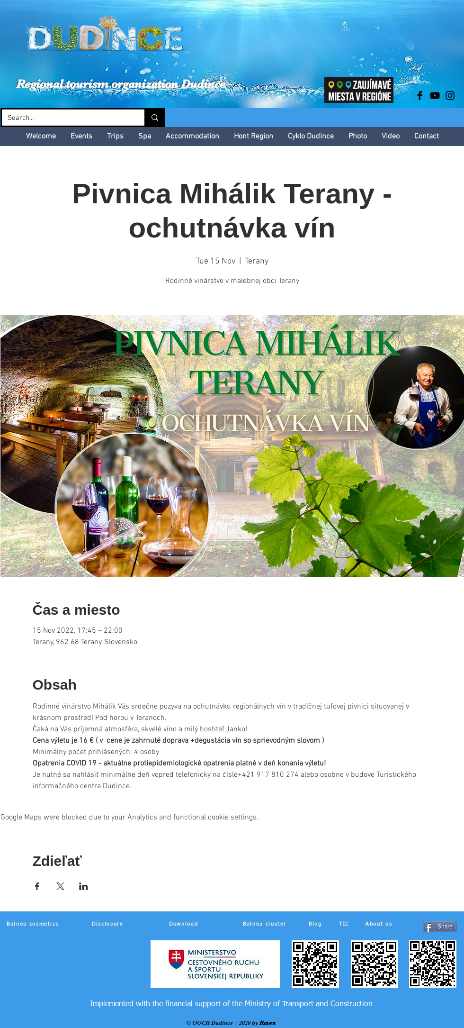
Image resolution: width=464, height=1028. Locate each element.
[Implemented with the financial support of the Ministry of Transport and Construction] (231, 1004)
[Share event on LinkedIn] (83, 886)
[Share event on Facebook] (37, 886)
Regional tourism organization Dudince (120, 84)
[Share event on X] (60, 886)
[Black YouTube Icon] (435, 95)
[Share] (439, 926)
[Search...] (66, 118)
